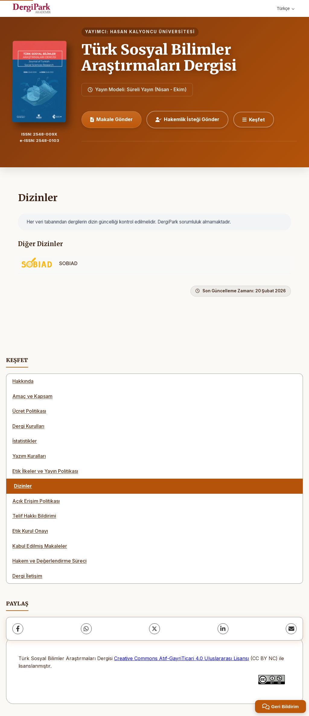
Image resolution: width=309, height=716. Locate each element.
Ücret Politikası (29, 411)
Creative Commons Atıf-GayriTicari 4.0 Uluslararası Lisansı (181, 658)
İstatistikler (24, 441)
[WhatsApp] (86, 628)
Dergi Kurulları (28, 426)
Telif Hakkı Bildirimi (34, 516)
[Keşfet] (253, 119)
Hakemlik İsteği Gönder (187, 119)
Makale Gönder (111, 119)
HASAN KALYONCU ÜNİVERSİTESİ (152, 31)
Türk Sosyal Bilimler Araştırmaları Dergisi (159, 57)
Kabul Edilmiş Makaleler (39, 546)
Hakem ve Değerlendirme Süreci (49, 561)
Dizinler (23, 486)
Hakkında (22, 381)
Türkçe (286, 8)
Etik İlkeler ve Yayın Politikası (45, 471)
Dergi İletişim (27, 576)
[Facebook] (17, 628)
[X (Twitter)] (154, 628)
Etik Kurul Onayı (30, 531)
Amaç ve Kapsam (32, 396)
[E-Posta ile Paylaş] (291, 628)
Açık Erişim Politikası (36, 501)
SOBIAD (68, 263)
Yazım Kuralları (29, 456)
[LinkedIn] (223, 628)
